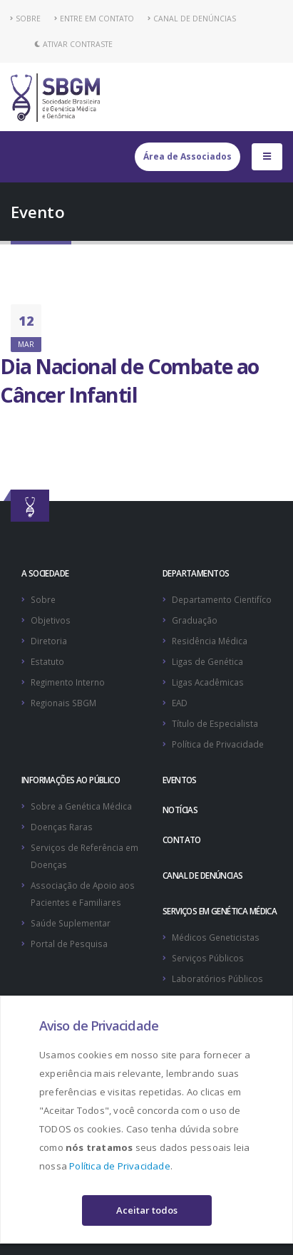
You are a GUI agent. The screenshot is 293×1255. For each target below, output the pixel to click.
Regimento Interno (68, 682)
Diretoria (49, 640)
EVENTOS (180, 779)
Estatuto (47, 661)
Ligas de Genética (207, 661)
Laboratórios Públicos (217, 978)
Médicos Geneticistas (215, 937)
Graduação (194, 620)
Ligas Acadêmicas (208, 682)
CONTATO (182, 839)
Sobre (43, 599)
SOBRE (26, 19)
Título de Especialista (215, 723)
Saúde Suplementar (70, 923)
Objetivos (51, 620)
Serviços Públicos (208, 958)
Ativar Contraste (73, 44)
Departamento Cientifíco (222, 599)
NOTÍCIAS (180, 809)
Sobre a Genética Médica (81, 806)
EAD (179, 702)
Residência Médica (209, 640)
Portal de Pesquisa (69, 943)
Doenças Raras (62, 826)
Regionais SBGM (63, 702)
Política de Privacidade (119, 1166)
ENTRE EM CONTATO (94, 19)
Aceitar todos (147, 1210)
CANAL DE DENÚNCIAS (192, 19)
